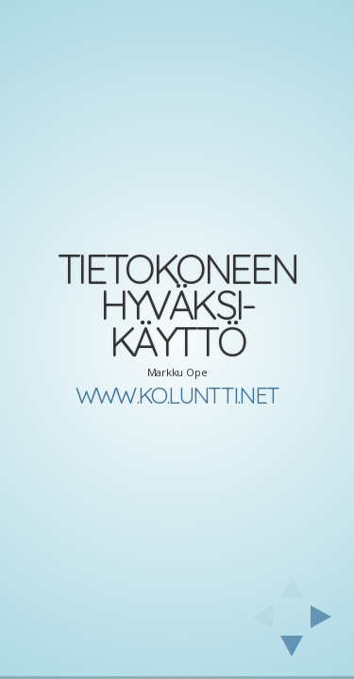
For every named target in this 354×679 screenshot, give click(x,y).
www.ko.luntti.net (177, 395)
